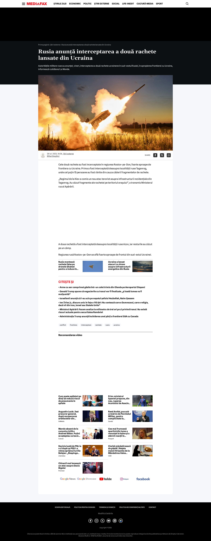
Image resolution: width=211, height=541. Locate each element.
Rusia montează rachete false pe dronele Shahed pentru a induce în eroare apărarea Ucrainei (67, 265)
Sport (159, 4)
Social (115, 4)
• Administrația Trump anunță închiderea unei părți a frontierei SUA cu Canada (98, 316)
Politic (87, 4)
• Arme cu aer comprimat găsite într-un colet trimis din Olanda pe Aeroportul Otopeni (101, 287)
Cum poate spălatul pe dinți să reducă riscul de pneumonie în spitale (69, 400)
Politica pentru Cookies (84, 507)
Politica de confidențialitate (132, 507)
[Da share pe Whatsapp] (169, 155)
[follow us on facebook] (143, 479)
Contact (152, 507)
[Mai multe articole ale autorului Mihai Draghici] (43, 155)
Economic (75, 4)
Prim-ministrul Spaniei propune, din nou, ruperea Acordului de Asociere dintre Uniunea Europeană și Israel (119, 400)
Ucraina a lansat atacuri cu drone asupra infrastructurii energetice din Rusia (119, 265)
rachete (98, 325)
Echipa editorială (62, 507)
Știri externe (101, 4)
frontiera (73, 325)
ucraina (117, 325)
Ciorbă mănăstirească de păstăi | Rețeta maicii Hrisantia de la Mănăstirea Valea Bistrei (119, 449)
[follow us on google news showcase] (86, 479)
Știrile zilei (60, 4)
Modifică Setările (105, 513)
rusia (107, 325)
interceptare (86, 325)
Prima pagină (43, 45)
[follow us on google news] (67, 479)
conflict (63, 325)
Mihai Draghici (53, 156)
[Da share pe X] (162, 155)
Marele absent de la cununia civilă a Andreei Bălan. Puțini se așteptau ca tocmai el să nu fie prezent (69, 432)
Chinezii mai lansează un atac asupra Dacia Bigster (69, 465)
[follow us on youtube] (105, 479)
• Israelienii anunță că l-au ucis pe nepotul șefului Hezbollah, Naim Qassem (96, 298)
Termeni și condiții (107, 507)
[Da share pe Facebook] (155, 155)
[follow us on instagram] (124, 479)
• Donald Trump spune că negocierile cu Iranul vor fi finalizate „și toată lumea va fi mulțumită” (100, 293)
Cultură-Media (145, 4)
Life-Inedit (128, 4)
